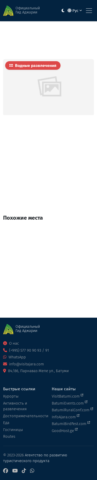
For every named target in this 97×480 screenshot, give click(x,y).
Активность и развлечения (15, 406)
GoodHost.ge (65, 430)
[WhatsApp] (32, 471)
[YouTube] (15, 471)
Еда (6, 422)
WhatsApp (14, 357)
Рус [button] (75, 10)
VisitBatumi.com (67, 396)
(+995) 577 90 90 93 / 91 (26, 350)
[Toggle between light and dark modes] (63, 11)
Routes (9, 436)
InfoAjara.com (65, 416)
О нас (11, 343)
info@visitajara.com (23, 364)
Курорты (11, 396)
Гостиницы (13, 429)
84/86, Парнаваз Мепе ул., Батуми (36, 370)
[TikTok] (24, 471)
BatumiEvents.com (69, 403)
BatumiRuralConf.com (72, 409)
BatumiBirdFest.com (71, 423)
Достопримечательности (24, 416)
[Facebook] (5, 471)
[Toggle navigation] (89, 11)
